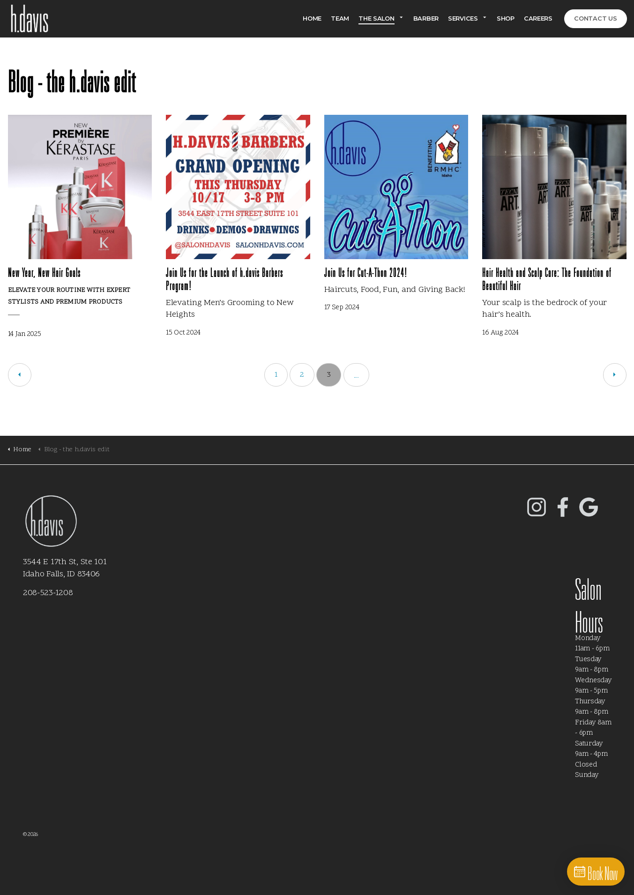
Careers (538, 18)
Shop (506, 18)
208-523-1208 (48, 593)
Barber (426, 18)
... (356, 376)
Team (340, 18)
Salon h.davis (27, 19)
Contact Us (595, 18)
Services (463, 18)
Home (312, 18)
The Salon (376, 18)
